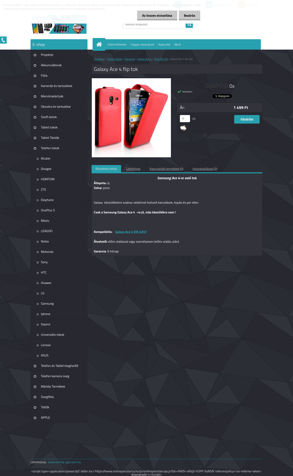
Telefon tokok (50, 148)
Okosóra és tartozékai (56, 106)
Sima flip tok (161, 59)
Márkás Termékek (53, 386)
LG (42, 293)
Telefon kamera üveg (55, 376)
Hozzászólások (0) (204, 168)
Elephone (47, 199)
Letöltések (133, 168)
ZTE (43, 189)
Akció (177, 44)
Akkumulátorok (51, 65)
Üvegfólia (47, 396)
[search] (189, 24)
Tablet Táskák (50, 137)
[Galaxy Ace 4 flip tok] (131, 79)
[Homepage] (100, 44)
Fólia (44, 75)
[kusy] (185, 118)
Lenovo (46, 344)
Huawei (46, 282)
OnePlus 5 (48, 210)
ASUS (44, 355)
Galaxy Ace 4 (144, 59)
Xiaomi (45, 324)
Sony (44, 262)
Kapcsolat (164, 44)
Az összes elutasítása (157, 15)
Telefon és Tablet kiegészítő (59, 365)
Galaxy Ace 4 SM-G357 (131, 231)
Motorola (47, 251)
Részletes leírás (106, 168)
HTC (44, 272)
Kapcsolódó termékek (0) (166, 168)
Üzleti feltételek (117, 44)
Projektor (47, 54)
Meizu (45, 220)
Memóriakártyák (52, 96)
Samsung (47, 303)
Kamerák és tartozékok (56, 85)
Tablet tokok (49, 127)
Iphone (45, 313)
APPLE (45, 417)
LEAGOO (46, 230)
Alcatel (45, 158)
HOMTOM (48, 179)
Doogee (46, 168)
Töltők (45, 407)
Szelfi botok (49, 116)
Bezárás (189, 15)
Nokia (45, 241)
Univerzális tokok (52, 334)
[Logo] (58, 24)
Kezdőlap (99, 59)
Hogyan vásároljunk (142, 44)
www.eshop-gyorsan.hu (64, 462)
